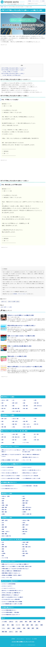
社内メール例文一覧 (27, 426)
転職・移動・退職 (16, 408)
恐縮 (24, 434)
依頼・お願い (36, 439)
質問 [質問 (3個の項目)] (33, 628)
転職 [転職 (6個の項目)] (41, 624)
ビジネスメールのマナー (27, 467)
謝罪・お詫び (4, 418)
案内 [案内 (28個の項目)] (26, 621)
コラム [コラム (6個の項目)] (3, 628)
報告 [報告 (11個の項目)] (23, 624)
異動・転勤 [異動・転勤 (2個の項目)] (4, 631)
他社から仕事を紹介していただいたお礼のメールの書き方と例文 (24, 366)
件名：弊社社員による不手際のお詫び (12, 75)
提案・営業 (25, 405)
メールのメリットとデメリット (7, 470)
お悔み (3, 411)
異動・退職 (4, 426)
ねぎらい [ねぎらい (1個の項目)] (11, 631)
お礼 (15, 337)
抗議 (13, 442)
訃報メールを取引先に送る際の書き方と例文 (19, 346)
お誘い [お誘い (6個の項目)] (8, 628)
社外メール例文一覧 (16, 411)
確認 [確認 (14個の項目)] (13, 624)
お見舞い (36, 408)
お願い (18, 317)
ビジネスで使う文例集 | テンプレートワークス (23, 641)
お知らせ (19, 327)
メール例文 (9, 307)
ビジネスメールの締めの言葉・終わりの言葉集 (10, 478)
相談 (3, 502)
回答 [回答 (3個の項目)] (24, 628)
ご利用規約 (15, 293)
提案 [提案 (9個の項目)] (27, 624)
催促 (35, 421)
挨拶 (2, 421)
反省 (35, 437)
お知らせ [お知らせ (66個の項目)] (11, 621)
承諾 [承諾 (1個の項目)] (21, 631)
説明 (2, 442)
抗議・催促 (25, 502)
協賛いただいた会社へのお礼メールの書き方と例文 (21, 335)
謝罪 (5, 307)
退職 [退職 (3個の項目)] (28, 628)
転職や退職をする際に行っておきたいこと (31, 457)
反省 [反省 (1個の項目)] (16, 631)
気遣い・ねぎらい (26, 424)
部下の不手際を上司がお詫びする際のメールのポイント (13, 68)
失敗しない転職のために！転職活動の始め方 (31, 454)
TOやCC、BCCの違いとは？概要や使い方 (10, 472)
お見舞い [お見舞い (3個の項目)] (19, 628)
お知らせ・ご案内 (5, 400)
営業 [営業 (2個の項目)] (37, 628)
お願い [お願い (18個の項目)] (3, 624)
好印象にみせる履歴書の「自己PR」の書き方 (11, 575)
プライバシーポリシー (22, 293)
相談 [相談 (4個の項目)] (13, 628)
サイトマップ (28, 638)
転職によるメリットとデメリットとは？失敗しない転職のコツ (11, 450)
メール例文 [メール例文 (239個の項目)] (4, 621)
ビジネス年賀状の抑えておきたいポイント (10, 488)
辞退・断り (4, 408)
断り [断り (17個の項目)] (8, 624)
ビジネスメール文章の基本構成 (7, 467)
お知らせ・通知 (15, 418)
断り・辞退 (36, 434)
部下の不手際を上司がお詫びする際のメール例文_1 (12, 69)
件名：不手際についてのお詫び (10, 71)
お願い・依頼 (4, 405)
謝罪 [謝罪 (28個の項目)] (30, 621)
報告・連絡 (25, 408)
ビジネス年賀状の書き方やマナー (8, 485)
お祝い (15, 358)
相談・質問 (25, 421)
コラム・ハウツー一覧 (7, 577)
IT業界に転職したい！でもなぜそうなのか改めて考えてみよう (11, 455)
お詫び (2, 307)
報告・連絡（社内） (16, 437)
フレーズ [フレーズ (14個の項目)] (18, 624)
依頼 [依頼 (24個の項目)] (35, 621)
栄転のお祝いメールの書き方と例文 (17, 356)
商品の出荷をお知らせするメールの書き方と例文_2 (21, 325)
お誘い (35, 400)
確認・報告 (15, 424)
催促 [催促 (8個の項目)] (32, 624)
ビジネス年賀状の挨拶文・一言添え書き (30, 485)
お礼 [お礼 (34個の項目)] (16, 621)
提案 (2, 439)
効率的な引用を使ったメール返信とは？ (30, 472)
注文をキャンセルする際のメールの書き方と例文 (20, 315)
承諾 (24, 437)
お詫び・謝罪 (15, 434)
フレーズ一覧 (25, 442)
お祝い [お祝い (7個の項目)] (36, 624)
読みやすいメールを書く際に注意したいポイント (32, 470)
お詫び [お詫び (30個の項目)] (21, 621)
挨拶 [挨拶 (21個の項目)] (39, 621)
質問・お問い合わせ (38, 405)
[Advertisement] (23, 54)
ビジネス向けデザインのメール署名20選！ (31, 475)
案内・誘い (15, 439)
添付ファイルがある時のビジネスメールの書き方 (11, 475)
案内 (15, 327)
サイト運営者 (34, 638)
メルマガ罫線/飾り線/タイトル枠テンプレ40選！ (32, 478)
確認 (13, 405)
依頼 (15, 317)
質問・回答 (4, 437)
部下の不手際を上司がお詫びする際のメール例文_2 (12, 73)
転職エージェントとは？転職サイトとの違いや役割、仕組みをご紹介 (32, 450)
